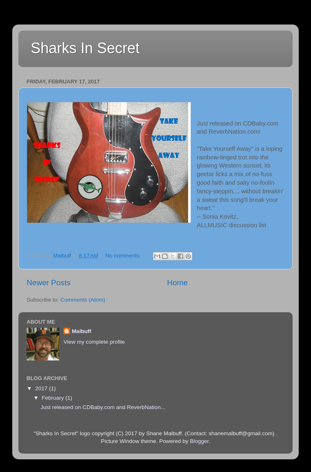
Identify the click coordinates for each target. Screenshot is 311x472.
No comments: (124, 256)
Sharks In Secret (85, 48)
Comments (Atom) (83, 300)
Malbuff (81, 331)
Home (177, 282)
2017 (42, 388)
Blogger (199, 441)
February (53, 398)
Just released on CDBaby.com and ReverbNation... (103, 407)
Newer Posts (48, 282)
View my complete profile (94, 342)
